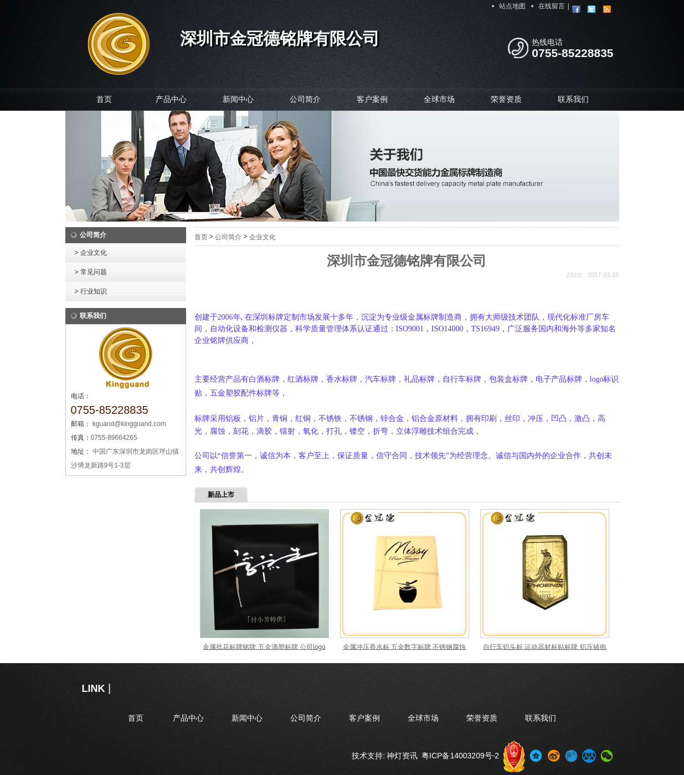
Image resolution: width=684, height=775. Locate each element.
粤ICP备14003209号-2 (460, 755)
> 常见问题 (91, 272)
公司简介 (305, 99)
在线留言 (551, 6)
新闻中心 (238, 99)
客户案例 (372, 99)
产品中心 (171, 99)
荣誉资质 (506, 99)
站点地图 (512, 6)
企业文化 (262, 237)
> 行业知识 (91, 291)
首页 (104, 99)
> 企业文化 (91, 252)
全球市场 (439, 99)
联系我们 (573, 99)
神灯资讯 (402, 755)
